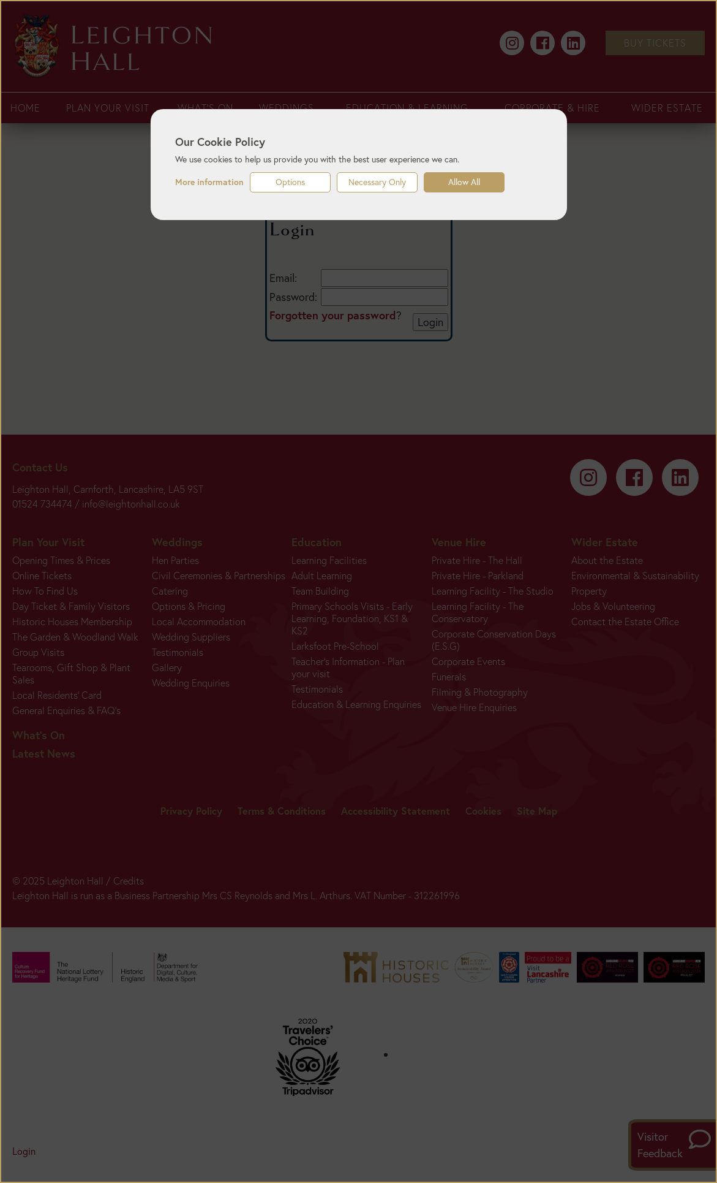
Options (290, 182)
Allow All (464, 182)
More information (209, 182)
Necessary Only (377, 182)
